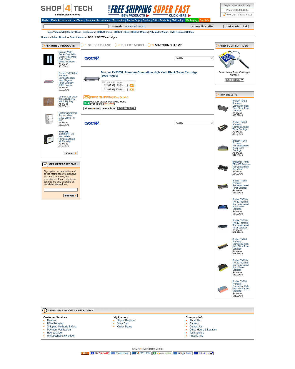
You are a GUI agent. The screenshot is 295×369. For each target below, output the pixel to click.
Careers (194, 323)
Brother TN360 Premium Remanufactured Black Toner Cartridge (241, 146)
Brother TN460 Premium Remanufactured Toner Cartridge (241, 126)
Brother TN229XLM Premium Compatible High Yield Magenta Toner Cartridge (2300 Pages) (68, 79)
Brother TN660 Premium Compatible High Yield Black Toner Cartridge (241, 244)
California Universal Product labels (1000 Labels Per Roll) (68, 116)
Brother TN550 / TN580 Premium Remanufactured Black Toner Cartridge (241, 204)
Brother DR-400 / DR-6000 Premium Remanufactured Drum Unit (242, 165)
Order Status (124, 326)
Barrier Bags (133, 20)
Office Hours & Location (203, 329)
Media (45, 20)
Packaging (191, 20)
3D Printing (177, 20)
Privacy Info (196, 335)
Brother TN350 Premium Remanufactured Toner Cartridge (241, 184)
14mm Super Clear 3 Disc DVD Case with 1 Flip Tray (68, 99)
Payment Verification (59, 329)
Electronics (118, 20)
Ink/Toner (78, 20)
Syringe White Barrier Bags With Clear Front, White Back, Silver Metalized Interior (67, 57)
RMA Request (55, 323)
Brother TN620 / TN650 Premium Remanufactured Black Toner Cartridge (241, 265)
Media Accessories (61, 20)
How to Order (55, 332)
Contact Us (196, 326)
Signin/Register (126, 320)
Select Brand (58, 37)
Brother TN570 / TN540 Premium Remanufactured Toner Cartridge (241, 224)
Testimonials (197, 332)
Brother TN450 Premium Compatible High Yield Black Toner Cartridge (241, 106)
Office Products (161, 20)
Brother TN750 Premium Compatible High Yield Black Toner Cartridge (241, 286)
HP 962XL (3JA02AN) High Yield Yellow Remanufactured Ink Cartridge (67, 137)
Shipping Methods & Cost (62, 326)
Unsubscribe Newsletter (61, 335)
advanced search (135, 26)
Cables (146, 20)
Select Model (77, 37)
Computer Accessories (98, 20)
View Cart (122, 323)
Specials (204, 20)
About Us (195, 320)
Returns (51, 320)
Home (44, 37)
